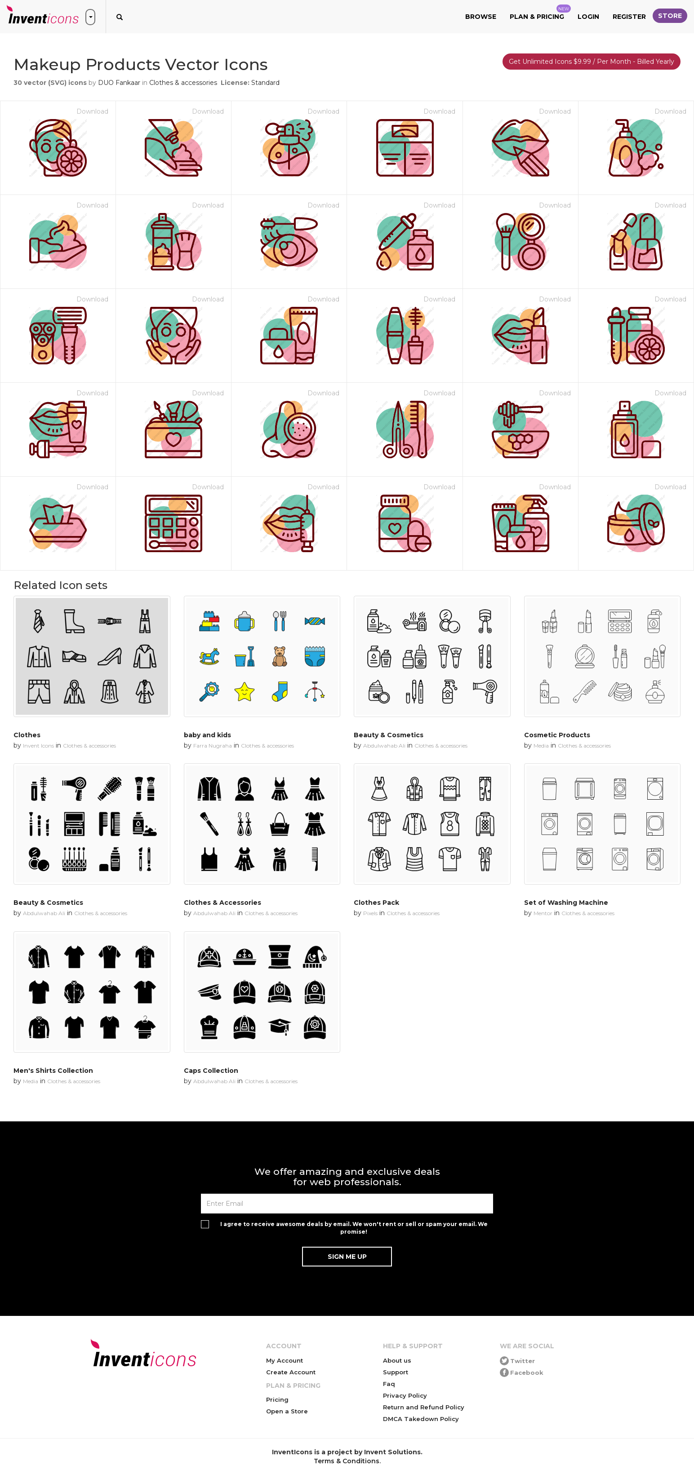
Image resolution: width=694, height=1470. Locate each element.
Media (541, 745)
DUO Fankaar (119, 83)
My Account (284, 1360)
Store (670, 16)
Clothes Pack (376, 903)
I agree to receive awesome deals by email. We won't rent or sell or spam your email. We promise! (354, 1228)
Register (629, 17)
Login (588, 17)
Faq (389, 1383)
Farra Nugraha (212, 745)
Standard (265, 83)
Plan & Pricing (540, 12)
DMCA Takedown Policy (421, 1418)
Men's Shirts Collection (53, 1071)
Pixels (370, 913)
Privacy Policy (405, 1395)
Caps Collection (211, 1071)
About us (397, 1360)
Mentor (543, 913)
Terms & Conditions (346, 1461)
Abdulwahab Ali (384, 745)
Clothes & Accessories (222, 903)
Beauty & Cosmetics (388, 735)
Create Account (291, 1372)
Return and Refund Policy (423, 1407)
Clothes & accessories (183, 83)
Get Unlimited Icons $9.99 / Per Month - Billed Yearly (591, 62)
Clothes (26, 735)
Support (395, 1372)
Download (92, 111)
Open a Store (287, 1411)
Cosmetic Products (557, 735)
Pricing (277, 1399)
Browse (480, 17)
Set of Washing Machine (566, 903)
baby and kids (207, 735)
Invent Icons (38, 745)
